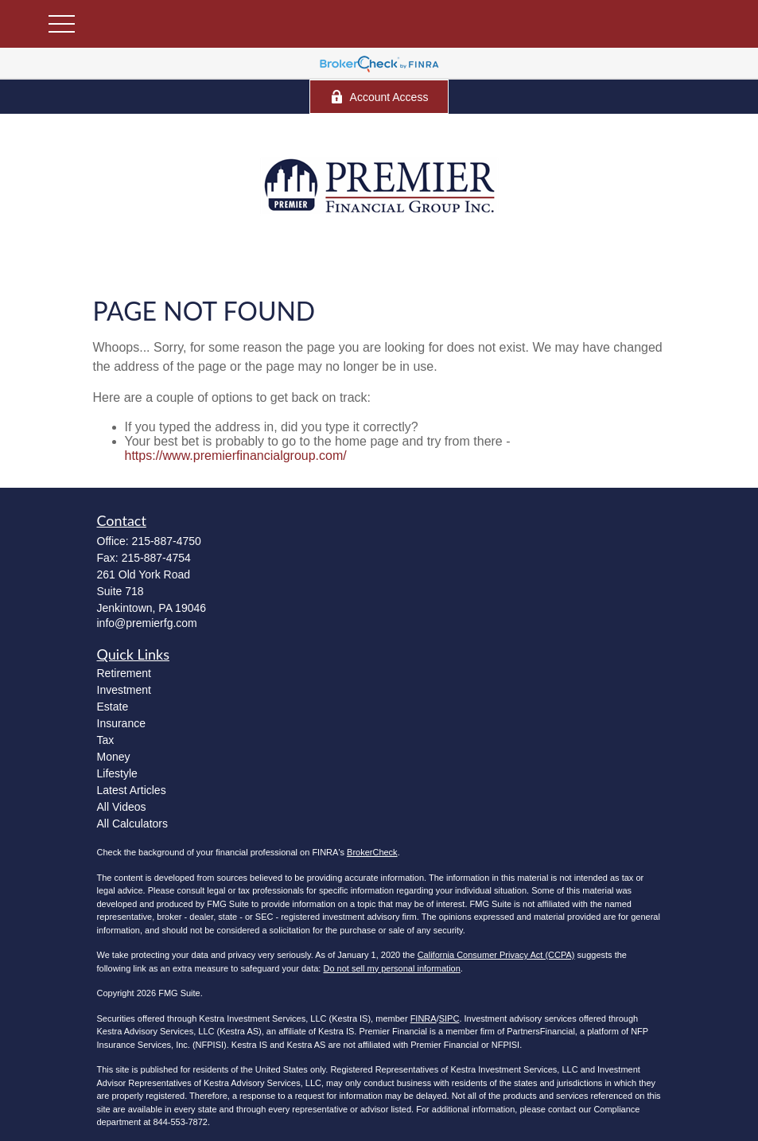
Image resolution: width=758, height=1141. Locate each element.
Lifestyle (117, 773)
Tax (106, 740)
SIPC (449, 1018)
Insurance (121, 723)
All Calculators (132, 823)
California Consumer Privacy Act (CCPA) (496, 955)
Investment (124, 689)
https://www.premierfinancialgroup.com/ (236, 455)
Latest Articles (131, 790)
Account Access (379, 96)
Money (113, 756)
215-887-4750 (166, 541)
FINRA (423, 1018)
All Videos (121, 806)
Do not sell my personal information (391, 968)
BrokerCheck (372, 852)
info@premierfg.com (147, 623)
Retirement (124, 673)
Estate (113, 706)
